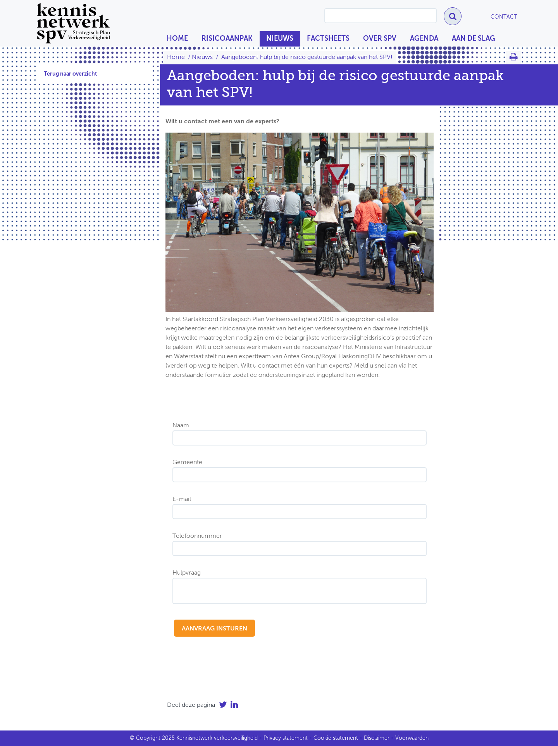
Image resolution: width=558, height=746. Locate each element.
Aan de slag (473, 38)
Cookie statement (335, 738)
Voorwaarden (412, 738)
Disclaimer (376, 738)
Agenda (424, 38)
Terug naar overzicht (70, 74)
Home (177, 38)
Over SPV (379, 38)
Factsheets (328, 38)
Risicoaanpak (227, 38)
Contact (504, 17)
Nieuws (279, 38)
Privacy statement (286, 738)
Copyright (148, 738)
